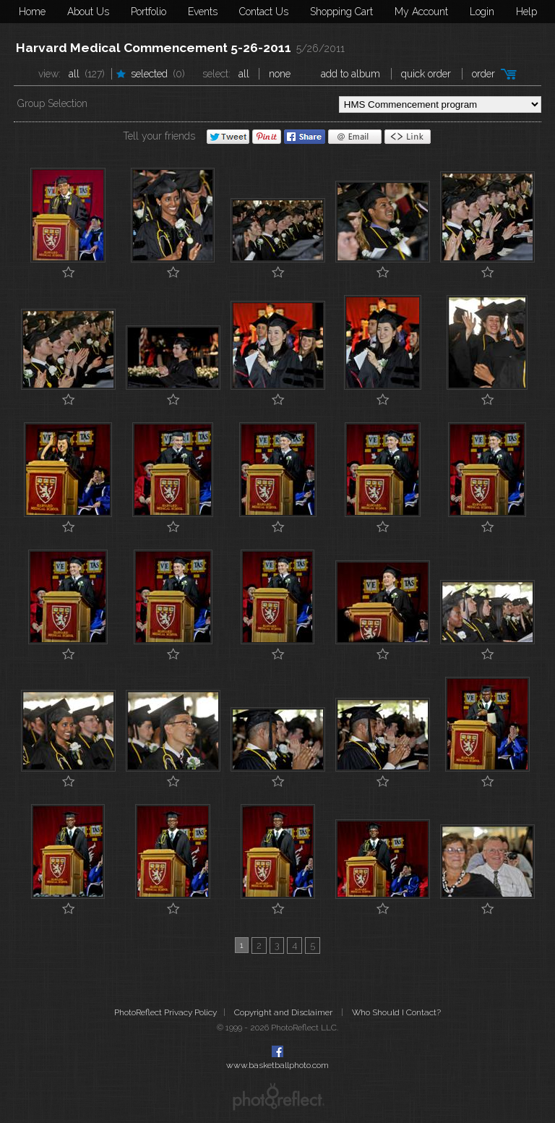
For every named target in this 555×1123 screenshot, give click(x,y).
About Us (88, 11)
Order (483, 74)
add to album (350, 74)
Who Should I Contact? (396, 1012)
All (74, 74)
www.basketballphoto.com (277, 1065)
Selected (149, 74)
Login (482, 11)
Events (203, 11)
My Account (421, 11)
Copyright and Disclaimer (284, 1012)
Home (32, 11)
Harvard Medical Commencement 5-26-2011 (153, 47)
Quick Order (426, 74)
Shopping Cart (341, 11)
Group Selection (52, 103)
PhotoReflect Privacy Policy (165, 1012)
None (280, 74)
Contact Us (263, 11)
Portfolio (148, 11)
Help (526, 11)
